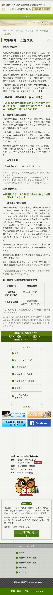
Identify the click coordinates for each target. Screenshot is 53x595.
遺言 (17, 353)
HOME (6, 31)
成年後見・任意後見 (23, 374)
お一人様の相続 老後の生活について (23, 396)
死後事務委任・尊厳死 (24, 381)
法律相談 (23, 567)
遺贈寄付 (18, 388)
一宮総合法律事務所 (20, 582)
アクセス (23, 572)
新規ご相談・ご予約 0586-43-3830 (26, 591)
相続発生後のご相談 (27, 562)
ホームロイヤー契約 (23, 360)
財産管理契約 (20, 367)
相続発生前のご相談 (24, 31)
